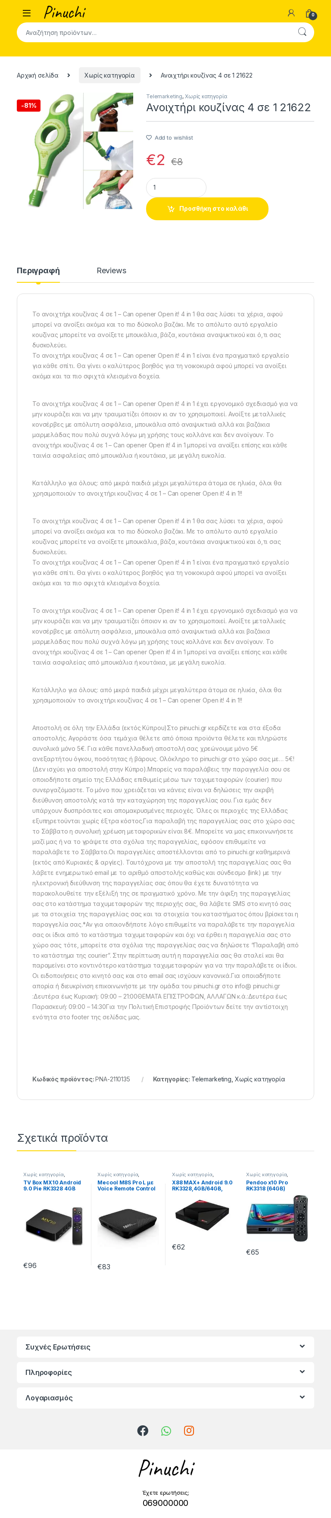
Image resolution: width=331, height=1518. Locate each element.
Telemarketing (164, 96)
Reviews (111, 271)
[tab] (38, 274)
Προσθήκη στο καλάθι (213, 208)
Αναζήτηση (302, 32)
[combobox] (153, 32)
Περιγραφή (38, 271)
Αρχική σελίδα (38, 75)
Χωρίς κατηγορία (109, 75)
